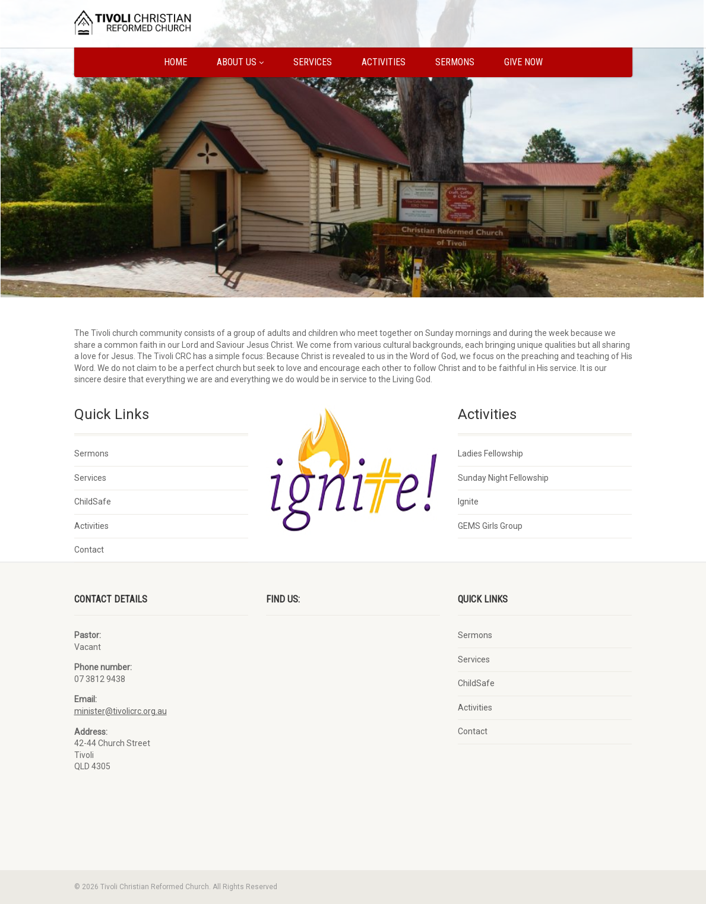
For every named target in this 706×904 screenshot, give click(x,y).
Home (175, 62)
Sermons (454, 62)
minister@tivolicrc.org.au (120, 711)
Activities (384, 62)
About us (240, 62)
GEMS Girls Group (490, 526)
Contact (89, 549)
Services (312, 62)
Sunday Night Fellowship (503, 478)
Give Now (523, 62)
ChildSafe (92, 501)
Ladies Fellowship (490, 453)
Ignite (468, 501)
